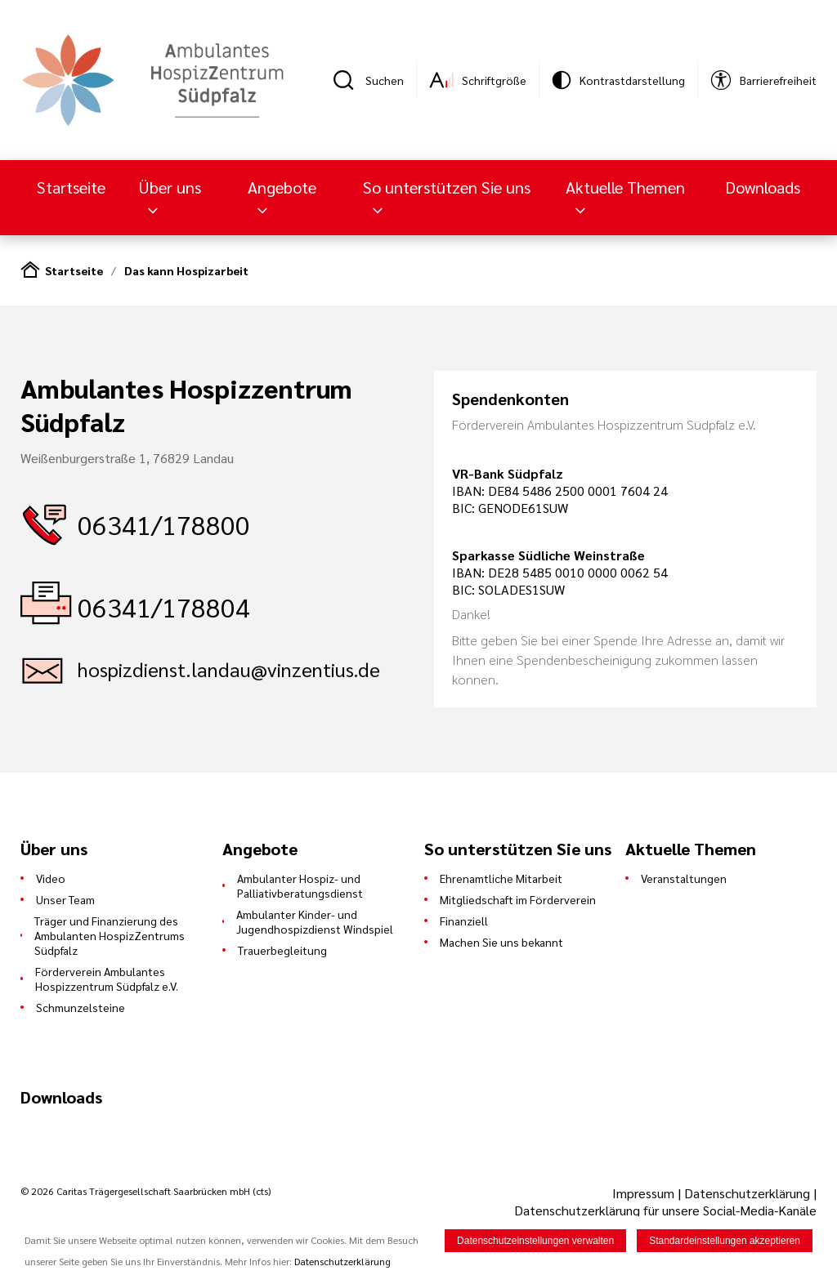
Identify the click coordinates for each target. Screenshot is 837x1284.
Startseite (71, 187)
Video (50, 878)
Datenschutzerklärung (747, 1193)
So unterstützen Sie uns (446, 187)
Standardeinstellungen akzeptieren (724, 1241)
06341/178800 (164, 524)
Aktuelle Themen (625, 187)
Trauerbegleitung (282, 950)
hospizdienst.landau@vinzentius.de (229, 669)
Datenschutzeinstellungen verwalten (535, 1241)
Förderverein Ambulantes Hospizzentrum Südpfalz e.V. (106, 978)
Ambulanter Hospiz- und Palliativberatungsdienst (300, 885)
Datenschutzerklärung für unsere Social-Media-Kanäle (665, 1210)
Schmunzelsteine (80, 1007)
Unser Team (65, 899)
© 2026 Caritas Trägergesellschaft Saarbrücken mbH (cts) (145, 1190)
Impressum (645, 1193)
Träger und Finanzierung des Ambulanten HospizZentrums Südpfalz (109, 935)
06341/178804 (164, 606)
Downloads (762, 187)
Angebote (282, 187)
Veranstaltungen (684, 878)
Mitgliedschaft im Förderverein (518, 899)
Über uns (169, 187)
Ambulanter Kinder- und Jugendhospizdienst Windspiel (314, 921)
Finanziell (464, 920)
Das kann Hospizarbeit (186, 270)
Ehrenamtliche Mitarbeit (501, 878)
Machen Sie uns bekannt (501, 941)
